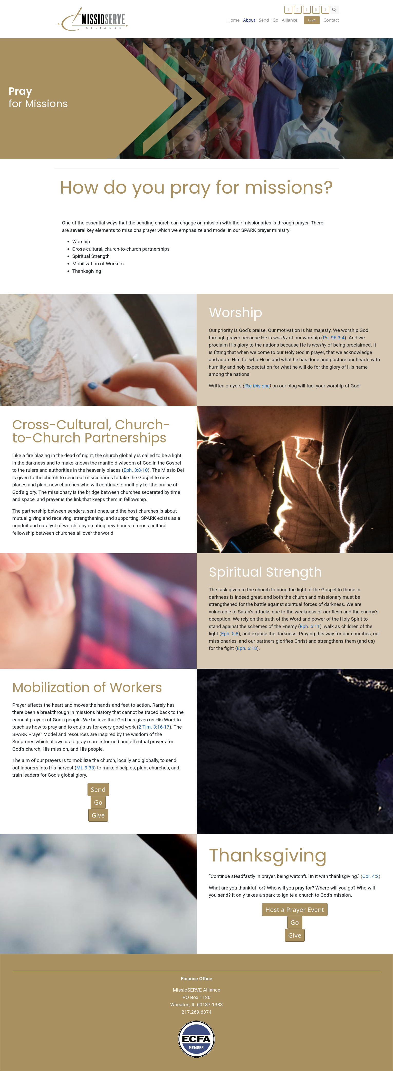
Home (233, 20)
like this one (257, 386)
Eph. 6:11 (310, 626)
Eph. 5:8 (229, 634)
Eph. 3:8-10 (135, 470)
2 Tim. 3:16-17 (154, 727)
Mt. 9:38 (85, 768)
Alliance (289, 20)
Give (312, 19)
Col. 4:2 (370, 876)
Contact (331, 20)
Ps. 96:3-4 (333, 338)
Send (264, 20)
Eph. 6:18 (247, 648)
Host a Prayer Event (294, 909)
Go (275, 20)
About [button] (249, 20)
